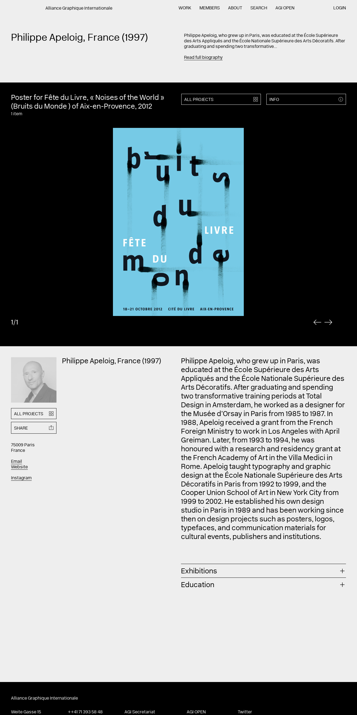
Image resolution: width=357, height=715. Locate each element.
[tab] (263, 571)
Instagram (21, 478)
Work (184, 8)
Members (209, 8)
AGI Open (284, 8)
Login (339, 8)
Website (19, 467)
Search (258, 8)
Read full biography (203, 58)
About (235, 8)
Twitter (245, 712)
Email (16, 462)
